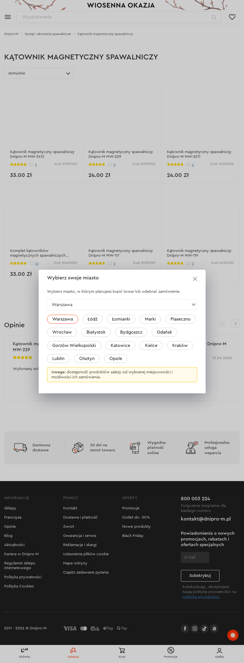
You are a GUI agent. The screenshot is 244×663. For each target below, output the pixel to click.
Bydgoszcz (131, 332)
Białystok (96, 332)
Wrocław (62, 332)
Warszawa (62, 319)
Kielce (151, 345)
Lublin (58, 358)
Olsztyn (87, 358)
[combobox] (122, 304)
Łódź (92, 319)
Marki (150, 319)
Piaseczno (181, 319)
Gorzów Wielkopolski (74, 345)
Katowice (120, 345)
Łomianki (121, 319)
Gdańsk (164, 332)
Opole (115, 358)
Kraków (180, 345)
